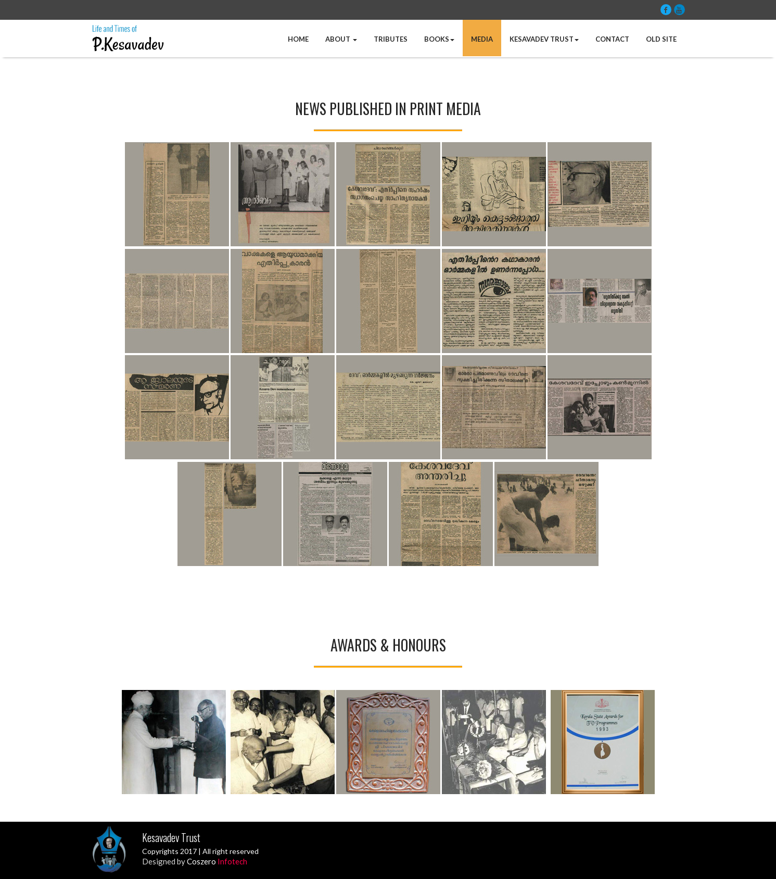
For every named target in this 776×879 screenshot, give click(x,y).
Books (439, 39)
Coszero (217, 861)
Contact (612, 39)
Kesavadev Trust (544, 39)
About (341, 39)
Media (482, 39)
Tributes (391, 39)
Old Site (661, 39)
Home (298, 39)
